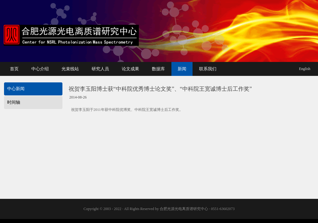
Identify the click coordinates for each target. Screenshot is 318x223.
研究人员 (100, 69)
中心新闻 (16, 88)
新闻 (182, 69)
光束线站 (70, 69)
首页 (14, 69)
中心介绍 (40, 69)
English (305, 69)
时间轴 (13, 102)
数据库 (158, 69)
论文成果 (130, 69)
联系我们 (207, 69)
